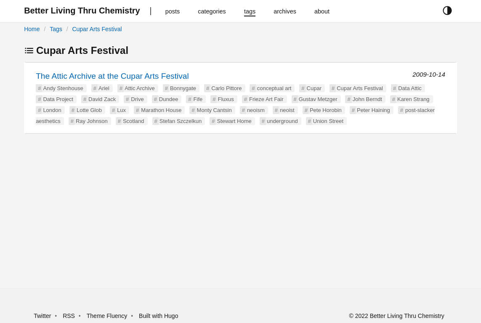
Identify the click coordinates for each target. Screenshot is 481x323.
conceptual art (274, 88)
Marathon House (161, 110)
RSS (69, 315)
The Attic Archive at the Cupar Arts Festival (112, 76)
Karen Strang (413, 99)
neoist (287, 110)
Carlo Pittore (226, 88)
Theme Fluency (108, 315)
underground (282, 121)
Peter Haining (373, 110)
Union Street (328, 121)
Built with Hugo (158, 315)
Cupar (314, 88)
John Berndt (367, 99)
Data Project (58, 99)
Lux (121, 110)
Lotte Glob (89, 110)
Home (32, 29)
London (52, 110)
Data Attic (410, 88)
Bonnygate (183, 88)
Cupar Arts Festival (97, 29)
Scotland (133, 121)
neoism (256, 110)
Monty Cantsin (214, 110)
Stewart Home (234, 121)
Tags (56, 29)
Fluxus (226, 99)
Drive (137, 99)
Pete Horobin (326, 110)
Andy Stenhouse (63, 88)
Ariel (103, 88)
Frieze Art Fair (266, 99)
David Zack (102, 99)
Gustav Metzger (318, 99)
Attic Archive (140, 88)
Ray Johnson (92, 121)
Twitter (42, 315)
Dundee (168, 99)
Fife (198, 99)
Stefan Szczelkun (180, 121)
